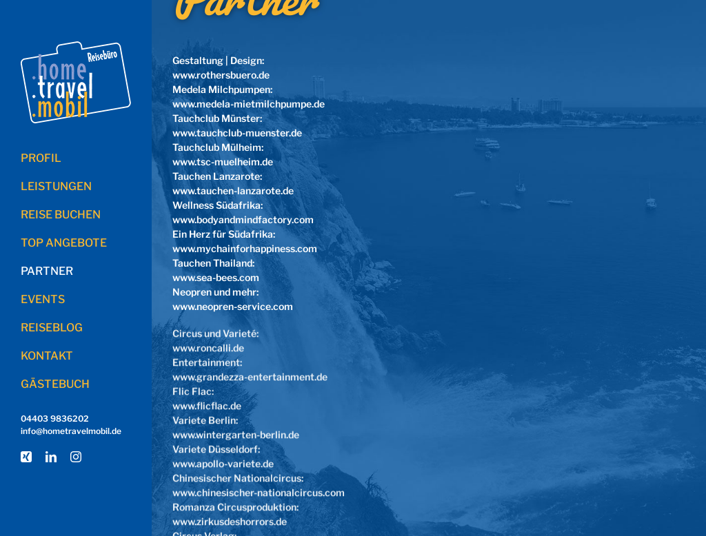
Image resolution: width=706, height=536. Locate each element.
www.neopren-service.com (232, 306)
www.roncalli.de (208, 346)
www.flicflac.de (206, 404)
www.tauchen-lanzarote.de (233, 190)
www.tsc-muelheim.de (222, 161)
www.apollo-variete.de (223, 462)
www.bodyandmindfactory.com (243, 219)
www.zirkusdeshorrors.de (229, 520)
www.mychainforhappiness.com (244, 248)
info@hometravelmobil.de (71, 431)
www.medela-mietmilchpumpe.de (248, 104)
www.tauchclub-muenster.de (237, 132)
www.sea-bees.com (215, 277)
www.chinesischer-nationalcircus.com (258, 491)
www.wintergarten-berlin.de (235, 433)
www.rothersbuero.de (221, 75)
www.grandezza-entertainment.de (249, 375)
